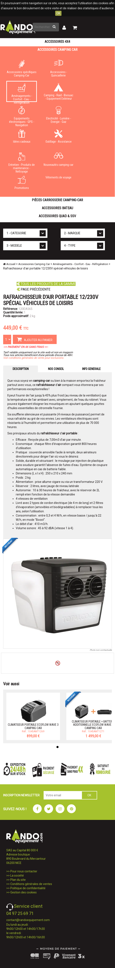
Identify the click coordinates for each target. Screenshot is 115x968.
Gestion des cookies (23, 892)
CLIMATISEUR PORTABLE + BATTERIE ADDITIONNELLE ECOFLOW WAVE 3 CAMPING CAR (93, 725)
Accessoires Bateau (57, 208)
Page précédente (33, 289)
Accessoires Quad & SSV (57, 216)
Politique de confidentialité (27, 888)
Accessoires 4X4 (57, 42)
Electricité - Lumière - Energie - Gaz (58, 114)
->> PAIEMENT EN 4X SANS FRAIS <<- (25, 346)
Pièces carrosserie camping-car (57, 200)
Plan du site (18, 879)
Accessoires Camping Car (57, 50)
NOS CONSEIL (56, 369)
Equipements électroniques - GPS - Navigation (21, 115)
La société (17, 875)
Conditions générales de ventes (31, 884)
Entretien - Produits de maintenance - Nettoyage (21, 162)
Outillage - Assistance (58, 136)
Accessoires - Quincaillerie (58, 68)
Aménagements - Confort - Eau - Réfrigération (21, 93)
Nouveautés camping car (58, 159)
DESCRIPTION (21, 369)
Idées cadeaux (21, 136)
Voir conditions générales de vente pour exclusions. (33, 357)
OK (58, 13)
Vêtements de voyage (58, 177)
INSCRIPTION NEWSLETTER (21, 795)
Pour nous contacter (23, 871)
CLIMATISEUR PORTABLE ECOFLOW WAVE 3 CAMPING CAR (33, 726)
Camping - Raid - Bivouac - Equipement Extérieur (58, 91)
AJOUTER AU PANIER (34, 339)
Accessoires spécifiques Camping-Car (21, 68)
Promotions (21, 183)
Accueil (9, 264)
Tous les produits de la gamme (46, 284)
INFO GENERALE (91, 369)
